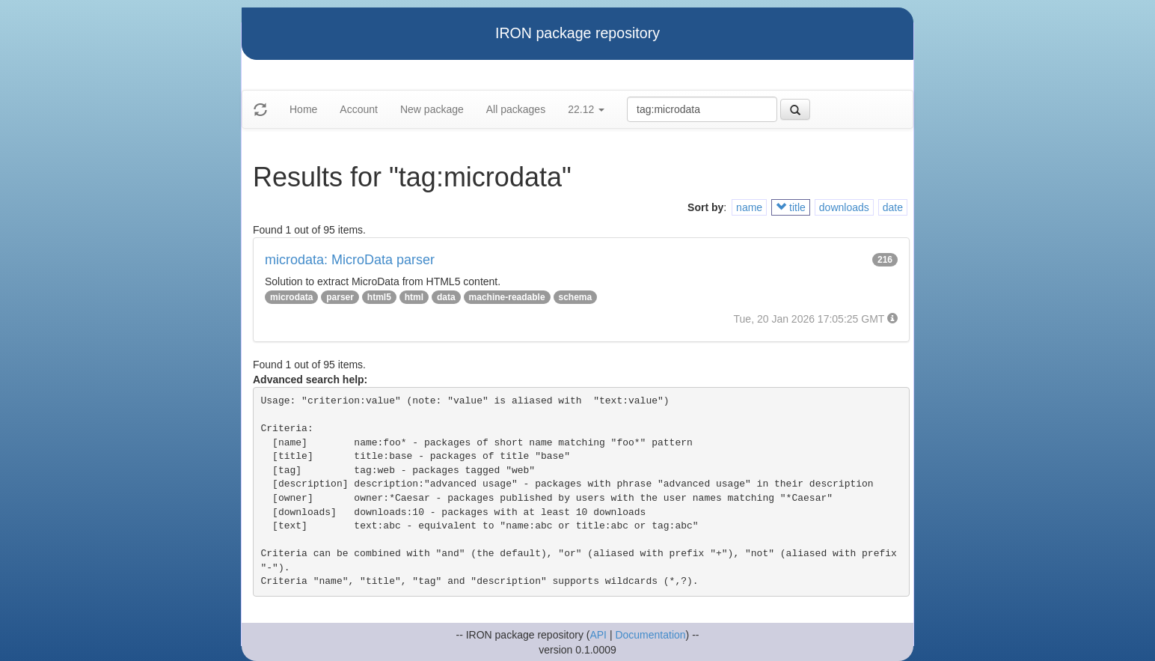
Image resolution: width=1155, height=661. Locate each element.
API (598, 635)
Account (359, 109)
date (893, 207)
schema (575, 297)
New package (432, 109)
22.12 (586, 109)
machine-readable (507, 297)
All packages (515, 109)
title (791, 207)
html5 (379, 297)
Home (303, 109)
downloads (844, 207)
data (446, 297)
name (749, 207)
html (414, 297)
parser (340, 297)
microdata (291, 297)
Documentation (650, 635)
